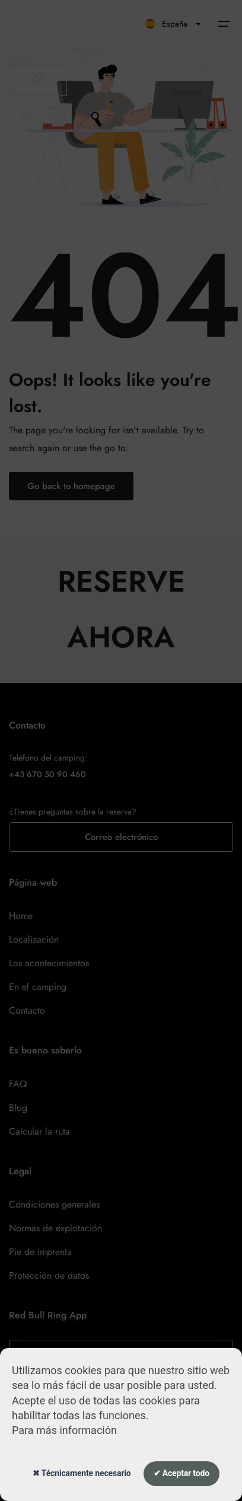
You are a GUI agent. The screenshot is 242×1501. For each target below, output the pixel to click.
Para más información (64, 1430)
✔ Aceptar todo (181, 1473)
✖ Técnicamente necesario (82, 1473)
